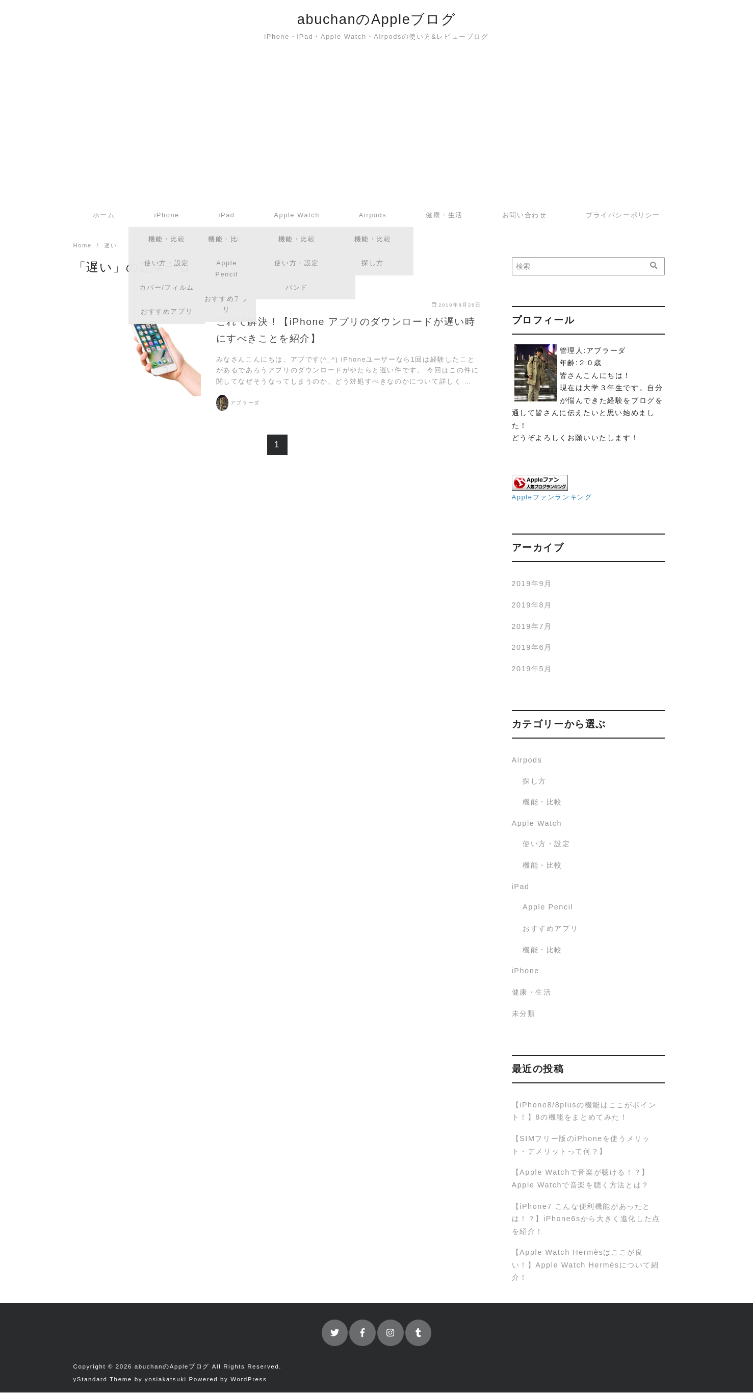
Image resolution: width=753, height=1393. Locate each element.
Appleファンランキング (552, 497)
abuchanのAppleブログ (376, 19)
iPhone (166, 215)
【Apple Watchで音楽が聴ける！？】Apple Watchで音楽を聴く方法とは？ (581, 1179)
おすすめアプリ (550, 929)
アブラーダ (245, 403)
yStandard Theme (102, 1380)
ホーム (104, 215)
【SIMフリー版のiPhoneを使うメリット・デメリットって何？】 (581, 1145)
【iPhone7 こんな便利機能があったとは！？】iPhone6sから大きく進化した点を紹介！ (586, 1219)
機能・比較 (542, 802)
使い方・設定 (546, 844)
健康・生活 (444, 215)
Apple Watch (297, 215)
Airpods (373, 215)
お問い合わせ (524, 215)
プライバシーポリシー (623, 215)
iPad (227, 215)
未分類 (524, 1014)
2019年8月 (532, 605)
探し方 (535, 781)
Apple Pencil (548, 907)
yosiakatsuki (166, 1380)
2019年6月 (532, 648)
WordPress (248, 1380)
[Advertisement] (376, 126)
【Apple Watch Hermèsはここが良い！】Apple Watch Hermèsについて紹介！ (585, 1265)
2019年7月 (532, 627)
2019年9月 (532, 584)
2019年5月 (532, 669)
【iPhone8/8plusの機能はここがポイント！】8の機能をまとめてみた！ (584, 1111)
